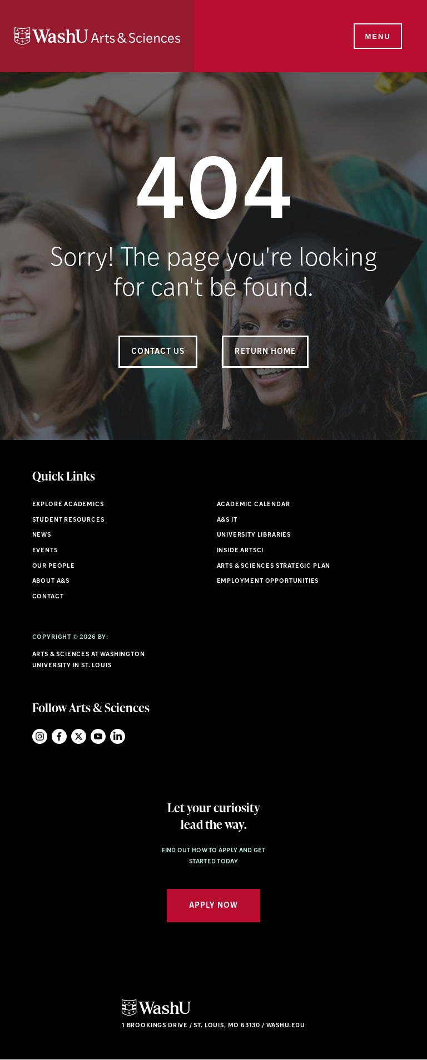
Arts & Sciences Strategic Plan (274, 566)
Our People (53, 566)
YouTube (98, 736)
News (41, 535)
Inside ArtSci (240, 551)
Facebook (59, 736)
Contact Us (158, 352)
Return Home (265, 352)
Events (45, 551)
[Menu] (377, 36)
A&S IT (227, 520)
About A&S (50, 581)
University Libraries (254, 535)
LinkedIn (117, 736)
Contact (48, 597)
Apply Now (213, 906)
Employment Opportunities (268, 581)
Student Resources (68, 520)
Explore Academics (68, 505)
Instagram (40, 736)
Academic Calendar (253, 505)
